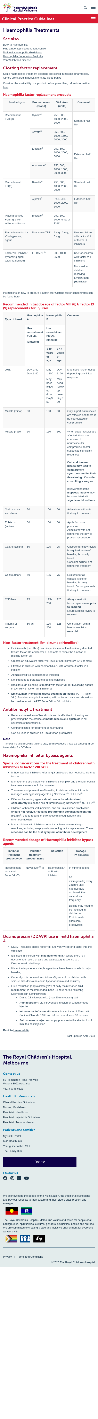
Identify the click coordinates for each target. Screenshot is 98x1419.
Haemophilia (20, 44)
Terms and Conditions (30, 1256)
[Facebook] (6, 1178)
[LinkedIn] (20, 1178)
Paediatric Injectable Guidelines (21, 1117)
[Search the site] (85, 7)
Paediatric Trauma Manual (18, 1122)
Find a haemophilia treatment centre (24, 48)
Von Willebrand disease (17, 60)
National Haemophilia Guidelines (22, 52)
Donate (39, 1162)
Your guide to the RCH (16, 1146)
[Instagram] (13, 1178)
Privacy (7, 1256)
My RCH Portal (12, 1136)
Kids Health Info (12, 1141)
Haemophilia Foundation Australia (23, 56)
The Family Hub (12, 1151)
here (5, 87)
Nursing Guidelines (14, 1107)
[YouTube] (27, 1178)
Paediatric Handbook (15, 1112)
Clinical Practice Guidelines (19, 1102)
